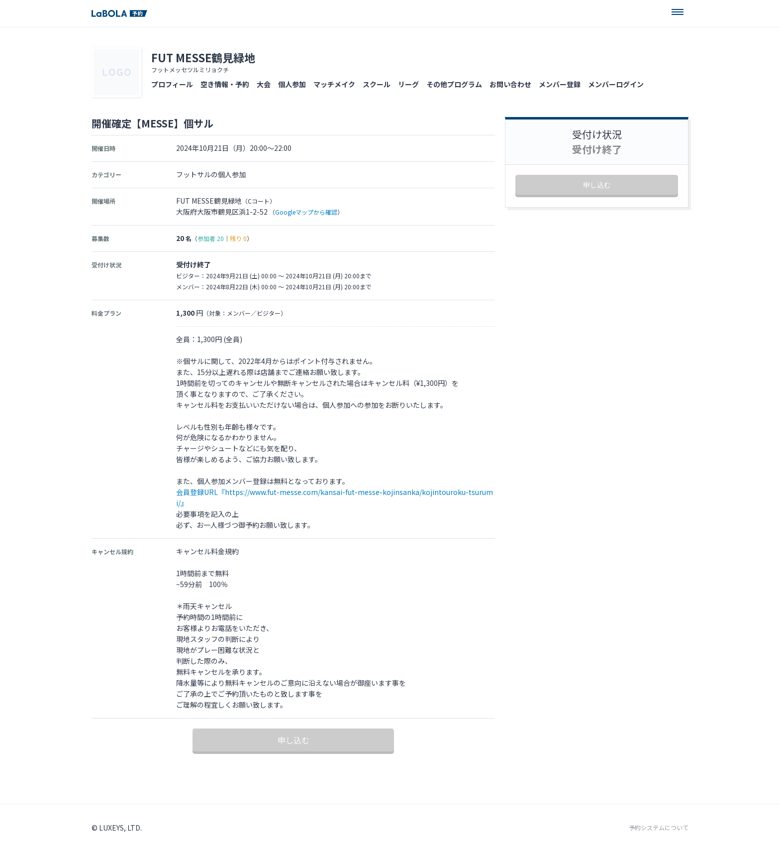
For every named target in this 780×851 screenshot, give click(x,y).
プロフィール (172, 84)
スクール (376, 84)
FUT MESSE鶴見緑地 (203, 57)
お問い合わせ (510, 84)
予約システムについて (658, 827)
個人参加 (292, 84)
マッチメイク (334, 84)
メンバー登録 (560, 84)
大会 (264, 84)
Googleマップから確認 (306, 212)
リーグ (408, 84)
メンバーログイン (616, 84)
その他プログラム (454, 84)
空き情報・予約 (224, 84)
